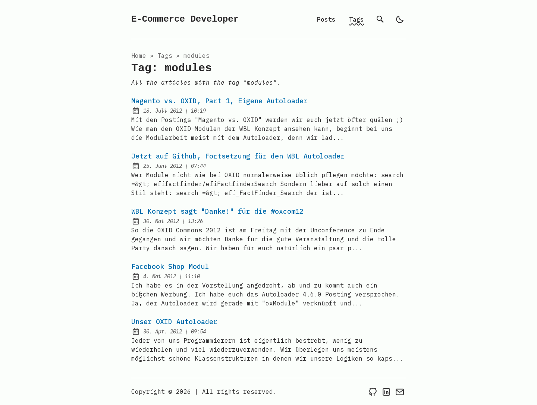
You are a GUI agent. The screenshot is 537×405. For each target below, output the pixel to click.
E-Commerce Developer (185, 19)
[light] (400, 19)
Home (138, 55)
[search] (380, 19)
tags (164, 55)
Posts (326, 19)
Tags (356, 19)
